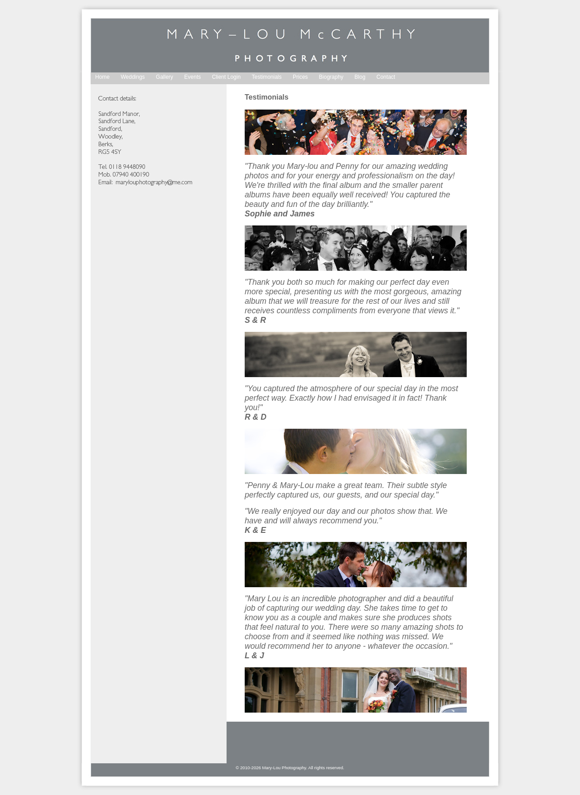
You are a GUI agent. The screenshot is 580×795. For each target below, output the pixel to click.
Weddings (133, 77)
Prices (300, 77)
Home (102, 77)
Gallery (164, 77)
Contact (386, 77)
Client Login (226, 77)
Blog (359, 77)
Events (192, 77)
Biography (331, 77)
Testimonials (267, 77)
